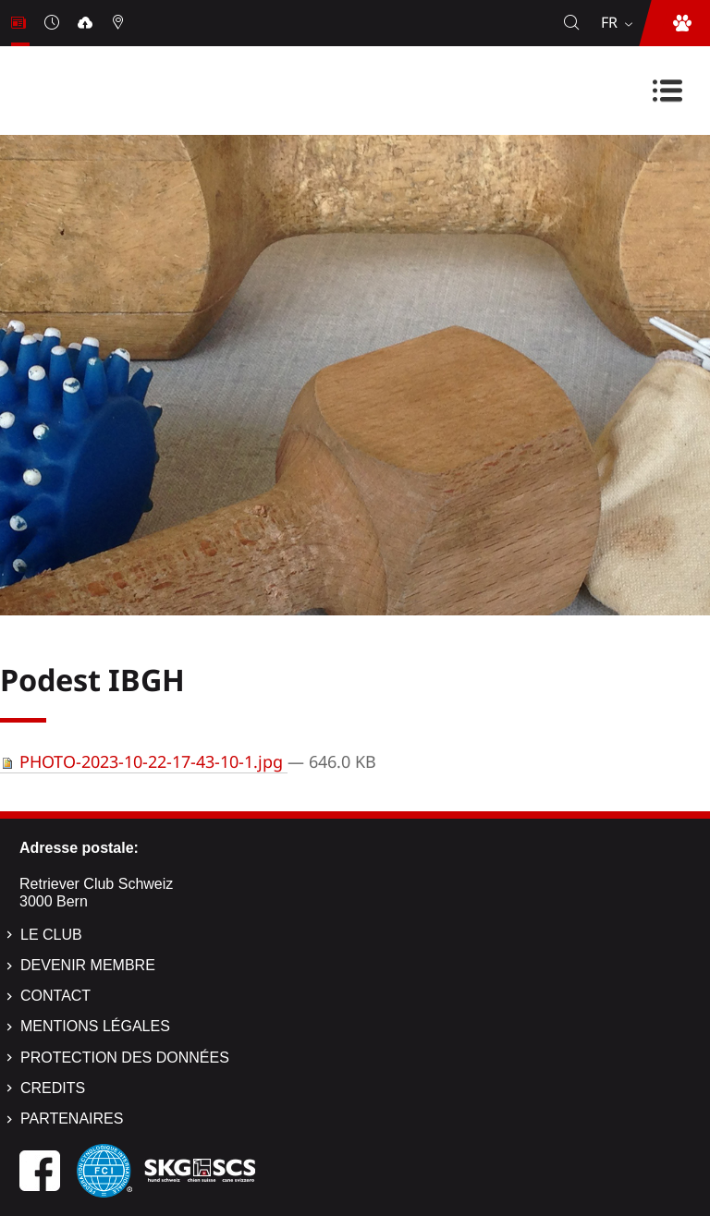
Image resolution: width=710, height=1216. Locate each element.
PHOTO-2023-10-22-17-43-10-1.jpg (144, 761)
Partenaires (71, 1118)
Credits (52, 1088)
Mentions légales (95, 1026)
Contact (55, 995)
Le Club (51, 934)
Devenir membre (87, 965)
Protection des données (124, 1057)
